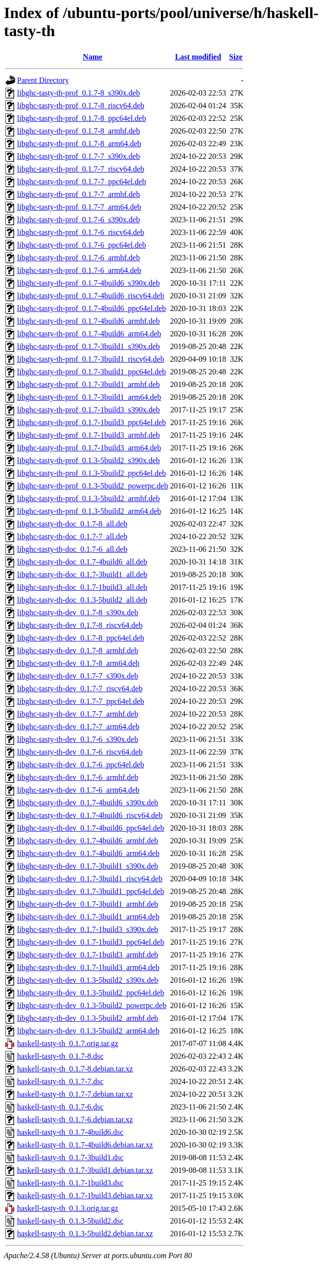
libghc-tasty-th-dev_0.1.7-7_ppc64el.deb (80, 701)
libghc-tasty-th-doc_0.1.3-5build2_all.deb (82, 600)
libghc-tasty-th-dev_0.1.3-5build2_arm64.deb (88, 1031)
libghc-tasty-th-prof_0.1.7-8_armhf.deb (78, 131)
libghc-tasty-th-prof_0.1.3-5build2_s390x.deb (88, 460)
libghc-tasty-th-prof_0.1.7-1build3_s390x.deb (88, 410)
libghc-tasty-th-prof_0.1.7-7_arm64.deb (79, 207)
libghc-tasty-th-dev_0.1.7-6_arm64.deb (78, 790)
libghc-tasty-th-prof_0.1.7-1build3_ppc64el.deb (91, 422)
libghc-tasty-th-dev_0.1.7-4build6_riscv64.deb (89, 815)
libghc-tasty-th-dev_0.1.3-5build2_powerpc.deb (91, 1005)
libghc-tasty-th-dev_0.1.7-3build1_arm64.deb (88, 917)
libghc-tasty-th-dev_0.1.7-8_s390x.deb (77, 612)
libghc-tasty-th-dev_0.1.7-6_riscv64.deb (79, 752)
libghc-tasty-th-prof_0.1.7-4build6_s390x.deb (88, 283)
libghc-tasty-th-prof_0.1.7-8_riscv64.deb (80, 105)
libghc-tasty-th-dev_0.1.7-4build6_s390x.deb (87, 802)
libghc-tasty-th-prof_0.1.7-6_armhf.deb (78, 257)
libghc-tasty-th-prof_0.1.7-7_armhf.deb (78, 194)
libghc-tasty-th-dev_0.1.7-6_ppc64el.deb (80, 764)
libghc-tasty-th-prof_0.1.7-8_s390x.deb (78, 93)
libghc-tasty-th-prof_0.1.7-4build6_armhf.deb (88, 321)
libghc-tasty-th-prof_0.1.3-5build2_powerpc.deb (92, 486)
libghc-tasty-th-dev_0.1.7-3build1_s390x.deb (87, 866)
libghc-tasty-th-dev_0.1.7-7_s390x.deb (77, 676)
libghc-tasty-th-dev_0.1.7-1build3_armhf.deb (87, 955)
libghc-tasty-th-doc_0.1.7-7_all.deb (72, 536)
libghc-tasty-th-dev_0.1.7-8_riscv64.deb (79, 625)
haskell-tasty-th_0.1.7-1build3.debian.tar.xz (85, 1195)
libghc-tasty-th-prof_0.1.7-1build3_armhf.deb (88, 435)
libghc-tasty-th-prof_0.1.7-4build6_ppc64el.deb (91, 308)
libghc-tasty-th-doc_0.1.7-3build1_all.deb (82, 574)
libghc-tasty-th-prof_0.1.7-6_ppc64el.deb (81, 245)
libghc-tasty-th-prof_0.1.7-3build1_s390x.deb (88, 346)
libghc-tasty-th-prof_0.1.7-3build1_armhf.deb (88, 384)
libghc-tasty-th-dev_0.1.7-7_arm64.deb (78, 726)
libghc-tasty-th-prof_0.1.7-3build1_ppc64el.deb (91, 372)
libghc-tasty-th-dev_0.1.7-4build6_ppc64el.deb (90, 828)
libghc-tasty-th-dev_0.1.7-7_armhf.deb (77, 714)
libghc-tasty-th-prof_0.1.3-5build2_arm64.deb (89, 511)
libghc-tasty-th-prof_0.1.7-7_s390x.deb (78, 156)
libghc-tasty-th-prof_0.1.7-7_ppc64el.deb (81, 181)
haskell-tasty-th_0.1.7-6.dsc (60, 1107)
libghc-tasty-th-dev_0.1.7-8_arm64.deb (78, 663)
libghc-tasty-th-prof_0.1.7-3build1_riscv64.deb (90, 359)
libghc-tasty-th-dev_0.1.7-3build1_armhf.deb (87, 904)
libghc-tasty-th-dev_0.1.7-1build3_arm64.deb (88, 967)
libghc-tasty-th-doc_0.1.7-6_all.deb (72, 549)
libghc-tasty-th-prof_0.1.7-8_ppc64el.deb (81, 118)
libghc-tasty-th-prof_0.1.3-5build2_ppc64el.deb (91, 473)
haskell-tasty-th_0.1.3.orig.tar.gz (67, 1208)
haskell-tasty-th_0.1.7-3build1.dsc (70, 1157)
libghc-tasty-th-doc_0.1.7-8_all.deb (72, 524)
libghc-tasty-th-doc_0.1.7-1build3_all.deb (82, 587)
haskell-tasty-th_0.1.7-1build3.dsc (70, 1183)
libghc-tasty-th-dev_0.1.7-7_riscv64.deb (79, 688)
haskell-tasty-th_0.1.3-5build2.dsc (70, 1221)
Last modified (198, 57)
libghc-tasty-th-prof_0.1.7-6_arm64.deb (79, 270)
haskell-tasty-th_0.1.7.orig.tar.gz (67, 1043)
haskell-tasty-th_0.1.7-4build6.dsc (70, 1132)
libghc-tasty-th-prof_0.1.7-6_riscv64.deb (80, 232)
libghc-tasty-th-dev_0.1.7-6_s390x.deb (77, 739)
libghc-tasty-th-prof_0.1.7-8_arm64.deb (79, 143)
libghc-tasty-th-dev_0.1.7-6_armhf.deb (77, 777)
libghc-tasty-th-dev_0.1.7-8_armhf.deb (77, 650)
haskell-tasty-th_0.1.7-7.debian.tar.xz (75, 1094)
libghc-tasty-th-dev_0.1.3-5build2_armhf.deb (87, 1018)
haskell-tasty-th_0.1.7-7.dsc (60, 1081)
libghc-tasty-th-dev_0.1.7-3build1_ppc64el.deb (90, 891)
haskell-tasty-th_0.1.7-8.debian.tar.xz (75, 1069)
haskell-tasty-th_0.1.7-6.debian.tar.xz (75, 1119)
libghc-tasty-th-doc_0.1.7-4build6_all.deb (82, 562)
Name (92, 57)
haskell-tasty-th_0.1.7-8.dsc (60, 1056)
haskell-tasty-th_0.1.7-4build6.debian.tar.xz (85, 1145)
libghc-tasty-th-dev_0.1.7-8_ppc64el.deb (80, 638)
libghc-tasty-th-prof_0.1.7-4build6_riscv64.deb (90, 296)
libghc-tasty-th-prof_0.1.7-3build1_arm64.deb (89, 397)
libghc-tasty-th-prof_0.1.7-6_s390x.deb (78, 219)
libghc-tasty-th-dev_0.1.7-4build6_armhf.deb (87, 840)
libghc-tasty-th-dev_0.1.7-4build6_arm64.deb (88, 853)
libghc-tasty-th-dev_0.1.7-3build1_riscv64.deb (89, 879)
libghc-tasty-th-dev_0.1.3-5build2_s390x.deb (87, 980)
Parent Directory (43, 80)
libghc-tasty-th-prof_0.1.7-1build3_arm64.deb (89, 448)
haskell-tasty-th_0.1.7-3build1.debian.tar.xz (85, 1170)
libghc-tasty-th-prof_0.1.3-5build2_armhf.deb (88, 498)
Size (236, 57)
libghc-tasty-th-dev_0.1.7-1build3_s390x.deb (87, 929)
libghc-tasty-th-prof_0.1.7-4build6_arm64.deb (89, 334)
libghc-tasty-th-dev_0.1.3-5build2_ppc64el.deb (90, 993)
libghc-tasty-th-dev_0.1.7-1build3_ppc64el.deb (90, 942)
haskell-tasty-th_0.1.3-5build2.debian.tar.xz (85, 1233)
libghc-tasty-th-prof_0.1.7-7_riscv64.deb (80, 169)
